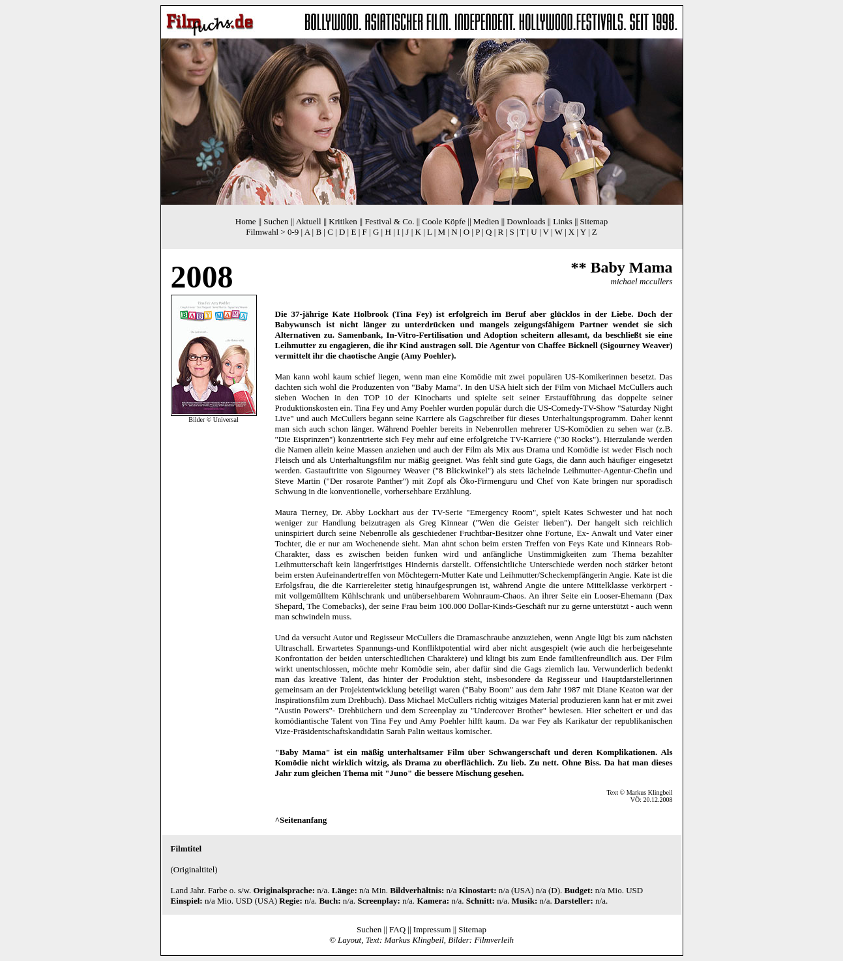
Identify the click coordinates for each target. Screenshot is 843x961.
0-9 (293, 232)
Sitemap (594, 221)
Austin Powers (303, 710)
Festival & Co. (389, 221)
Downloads (526, 221)
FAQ (397, 929)
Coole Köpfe (444, 221)
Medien (486, 221)
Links (562, 221)
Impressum (432, 929)
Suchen (275, 221)
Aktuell (308, 221)
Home (245, 221)
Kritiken (343, 221)
